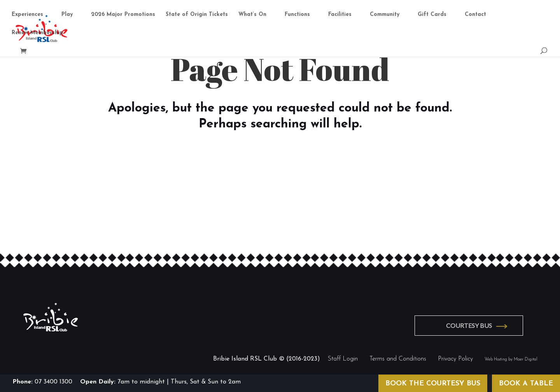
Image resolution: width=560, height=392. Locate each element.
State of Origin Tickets (197, 15)
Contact (475, 15)
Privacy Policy (455, 357)
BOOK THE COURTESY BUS (432, 383)
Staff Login (343, 357)
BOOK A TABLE (526, 383)
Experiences (27, 15)
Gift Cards (432, 15)
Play (67, 15)
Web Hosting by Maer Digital (511, 358)
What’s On (252, 15)
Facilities (340, 15)
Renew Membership (37, 34)
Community (384, 15)
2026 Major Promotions (123, 15)
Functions (297, 15)
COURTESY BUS (474, 324)
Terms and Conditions (397, 357)
